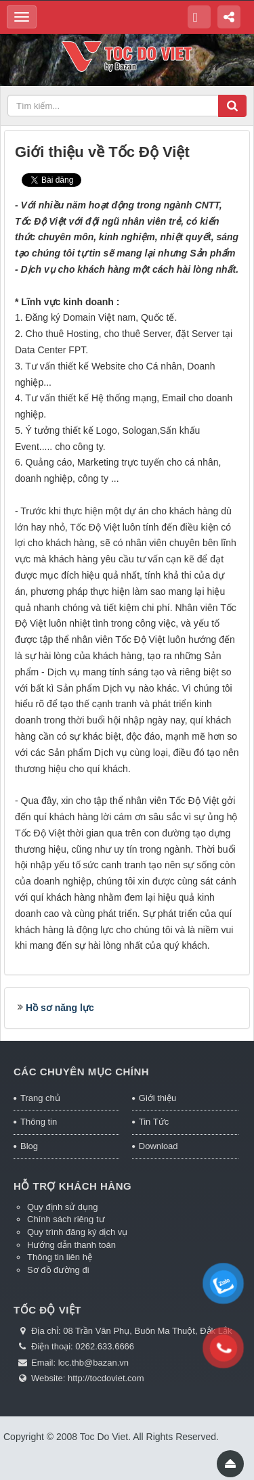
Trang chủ (40, 1098)
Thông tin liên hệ (59, 1257)
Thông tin (38, 1122)
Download (158, 1146)
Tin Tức (154, 1122)
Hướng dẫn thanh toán (71, 1245)
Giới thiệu (157, 1098)
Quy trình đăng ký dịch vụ (77, 1232)
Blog (29, 1146)
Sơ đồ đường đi (58, 1270)
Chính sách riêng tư (66, 1219)
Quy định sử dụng (62, 1207)
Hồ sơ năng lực (60, 1007)
